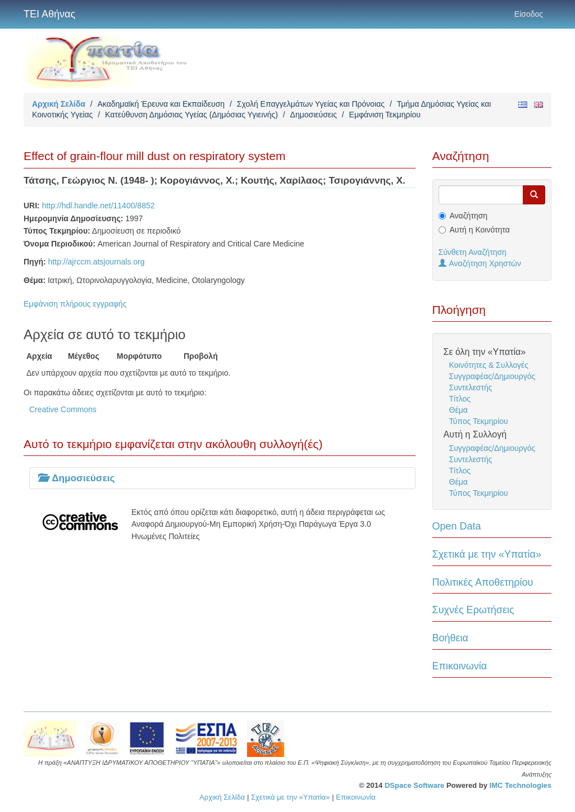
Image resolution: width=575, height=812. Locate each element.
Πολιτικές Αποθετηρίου (482, 582)
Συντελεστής (470, 387)
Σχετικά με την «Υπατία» (487, 554)
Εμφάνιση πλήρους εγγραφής (75, 303)
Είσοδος (528, 14)
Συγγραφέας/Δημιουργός (492, 376)
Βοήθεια (450, 638)
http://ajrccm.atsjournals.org (96, 261)
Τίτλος (460, 398)
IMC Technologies (520, 785)
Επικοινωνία (459, 666)
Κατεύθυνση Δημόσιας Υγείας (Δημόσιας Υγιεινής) (191, 114)
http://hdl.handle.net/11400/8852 (98, 205)
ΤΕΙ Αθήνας (49, 14)
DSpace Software (414, 785)
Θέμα (458, 409)
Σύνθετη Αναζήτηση (472, 252)
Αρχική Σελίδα (58, 103)
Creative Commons (63, 409)
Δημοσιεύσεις (313, 114)
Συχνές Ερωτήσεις (473, 609)
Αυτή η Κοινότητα (480, 229)
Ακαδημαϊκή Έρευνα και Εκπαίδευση (161, 103)
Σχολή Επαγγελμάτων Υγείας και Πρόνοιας (311, 103)
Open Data (456, 526)
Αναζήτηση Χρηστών (480, 263)
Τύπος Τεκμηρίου (478, 421)
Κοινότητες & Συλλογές (488, 365)
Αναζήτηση (469, 215)
